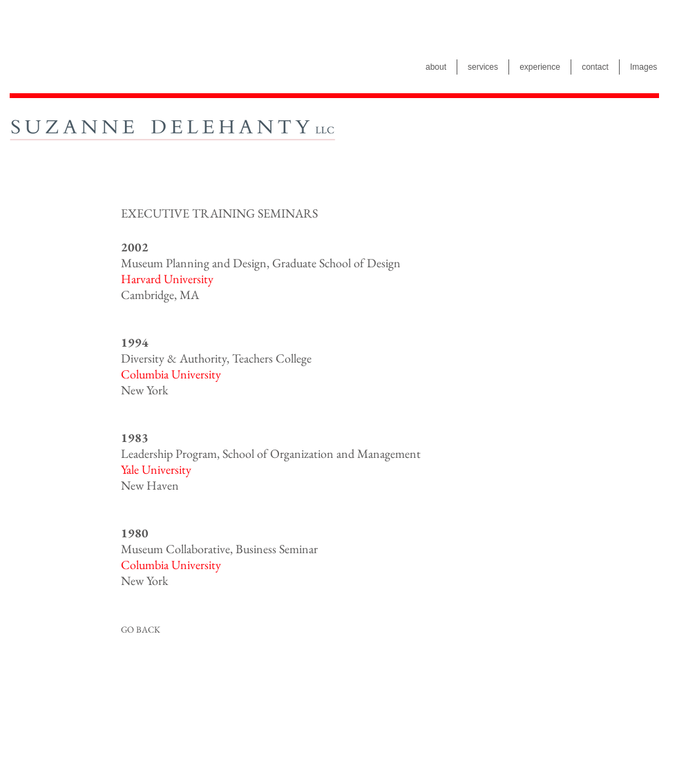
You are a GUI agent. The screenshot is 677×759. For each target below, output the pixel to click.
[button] (220, 213)
